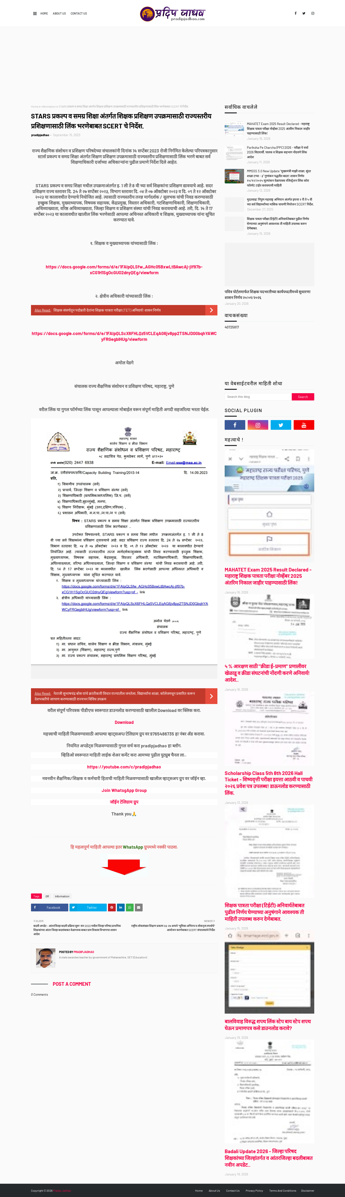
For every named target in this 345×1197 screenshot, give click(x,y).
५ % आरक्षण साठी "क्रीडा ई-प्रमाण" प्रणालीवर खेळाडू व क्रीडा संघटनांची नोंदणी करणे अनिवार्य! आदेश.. (267, 673)
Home (44, 13)
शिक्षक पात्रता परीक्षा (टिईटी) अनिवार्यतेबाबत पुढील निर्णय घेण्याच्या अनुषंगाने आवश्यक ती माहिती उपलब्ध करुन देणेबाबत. (278, 223)
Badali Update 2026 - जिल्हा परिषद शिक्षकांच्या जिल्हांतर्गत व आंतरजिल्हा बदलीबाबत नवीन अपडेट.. (269, 1158)
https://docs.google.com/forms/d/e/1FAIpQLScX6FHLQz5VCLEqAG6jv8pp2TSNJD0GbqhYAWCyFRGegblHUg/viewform (124, 336)
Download (124, 722)
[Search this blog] (258, 396)
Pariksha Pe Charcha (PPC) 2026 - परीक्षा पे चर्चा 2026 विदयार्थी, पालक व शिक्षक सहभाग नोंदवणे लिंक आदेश (277, 152)
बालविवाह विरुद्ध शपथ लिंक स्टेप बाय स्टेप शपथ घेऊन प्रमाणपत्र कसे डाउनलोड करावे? (268, 1024)
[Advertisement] (172, 63)
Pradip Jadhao (62, 1190)
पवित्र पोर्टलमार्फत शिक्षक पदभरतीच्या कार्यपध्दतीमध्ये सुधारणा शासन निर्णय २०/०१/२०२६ (267, 294)
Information (48, 106)
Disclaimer (307, 1190)
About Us (59, 13)
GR (47, 896)
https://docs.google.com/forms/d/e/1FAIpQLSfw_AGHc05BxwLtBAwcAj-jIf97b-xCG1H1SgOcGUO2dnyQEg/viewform (124, 269)
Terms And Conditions (282, 1190)
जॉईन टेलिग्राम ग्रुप (124, 802)
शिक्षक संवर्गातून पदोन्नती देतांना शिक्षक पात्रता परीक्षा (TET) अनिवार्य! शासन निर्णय (107, 310)
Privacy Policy (254, 1190)
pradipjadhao (40, 135)
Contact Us (79, 13)
